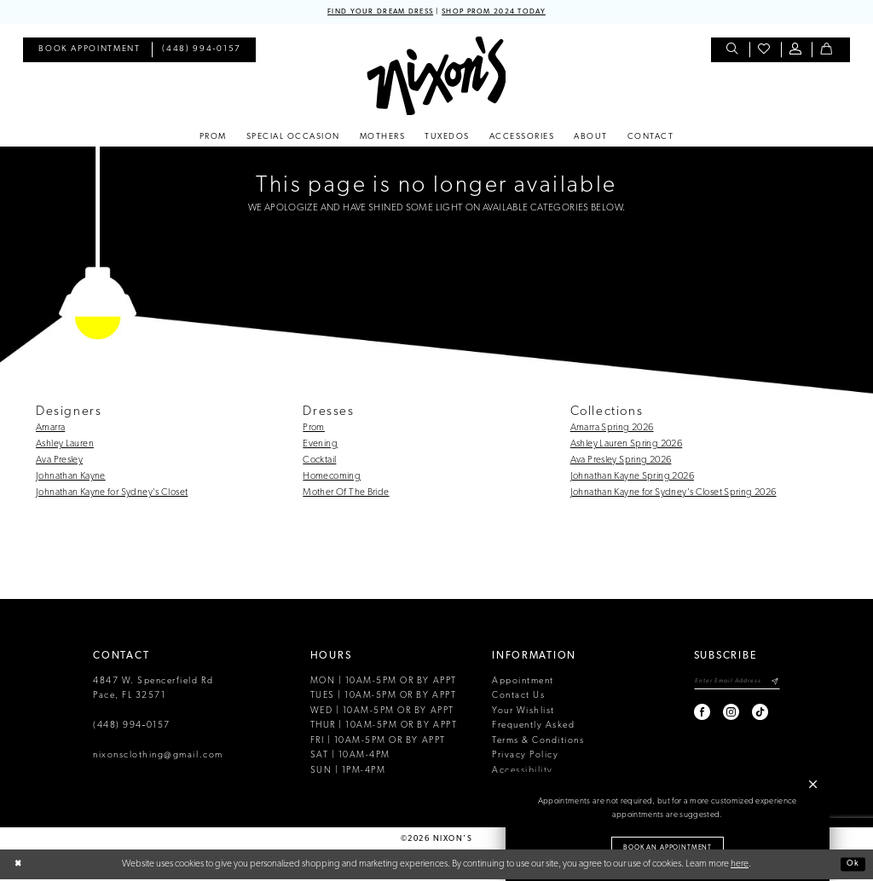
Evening (320, 445)
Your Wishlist (523, 712)
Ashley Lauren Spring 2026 (626, 445)
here (740, 866)
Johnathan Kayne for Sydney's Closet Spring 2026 (673, 494)
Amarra (50, 429)
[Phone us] (202, 51)
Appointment (523, 683)
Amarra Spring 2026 (612, 429)
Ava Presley (59, 462)
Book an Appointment (668, 845)
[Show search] (733, 51)
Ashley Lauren (65, 445)
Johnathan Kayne (71, 478)
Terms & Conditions (538, 742)
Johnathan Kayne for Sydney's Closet (112, 494)
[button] (796, 51)
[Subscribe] (774, 685)
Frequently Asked (533, 727)
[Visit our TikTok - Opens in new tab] (745, 716)
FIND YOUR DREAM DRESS (371, 12)
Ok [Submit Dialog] (851, 866)
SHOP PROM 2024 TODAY (502, 12)
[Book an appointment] (89, 51)
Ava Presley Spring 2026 (621, 462)
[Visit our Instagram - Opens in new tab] (717, 716)
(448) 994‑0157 (132, 727)
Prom (314, 429)
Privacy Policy (525, 757)
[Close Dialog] (19, 866)
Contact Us (518, 697)
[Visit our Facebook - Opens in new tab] (688, 716)
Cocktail (319, 462)
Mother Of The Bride (346, 494)
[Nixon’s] (436, 77)
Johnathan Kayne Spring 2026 (632, 478)
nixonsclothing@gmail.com (158, 757)
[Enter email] (729, 685)
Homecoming (332, 478)
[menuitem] (89, 51)
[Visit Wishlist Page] (765, 51)
